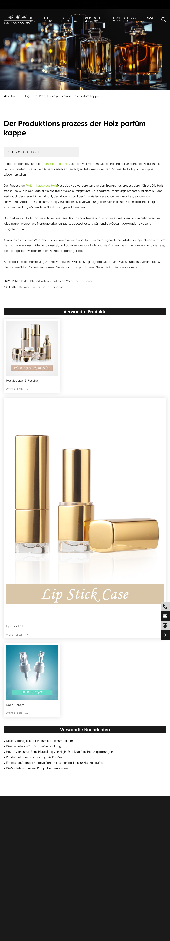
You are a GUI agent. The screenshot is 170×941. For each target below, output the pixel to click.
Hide (34, 152)
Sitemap (125, 928)
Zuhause (14, 96)
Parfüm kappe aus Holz (55, 164)
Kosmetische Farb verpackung (124, 19)
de (159, 5)
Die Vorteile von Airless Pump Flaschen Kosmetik (38, 768)
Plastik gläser (12, 846)
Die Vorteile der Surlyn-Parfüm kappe (41, 287)
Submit (13, 903)
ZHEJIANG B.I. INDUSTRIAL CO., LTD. (48, 928)
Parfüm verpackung (69, 19)
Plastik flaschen (14, 838)
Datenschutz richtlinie (152, 928)
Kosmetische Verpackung (92, 19)
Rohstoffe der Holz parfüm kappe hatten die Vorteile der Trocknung (52, 280)
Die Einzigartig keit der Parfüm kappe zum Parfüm (39, 741)
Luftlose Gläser (14, 853)
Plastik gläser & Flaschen (22, 380)
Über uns (33, 19)
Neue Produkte (49, 19)
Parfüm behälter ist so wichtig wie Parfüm (34, 757)
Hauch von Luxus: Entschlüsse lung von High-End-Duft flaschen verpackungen (59, 752)
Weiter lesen (17, 389)
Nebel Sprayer (15, 705)
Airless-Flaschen (15, 860)
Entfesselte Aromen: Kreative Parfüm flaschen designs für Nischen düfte (54, 762)
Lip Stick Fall (14, 626)
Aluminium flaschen (17, 867)
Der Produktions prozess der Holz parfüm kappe (66, 96)
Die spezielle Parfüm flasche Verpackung (33, 746)
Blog (150, 18)
